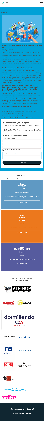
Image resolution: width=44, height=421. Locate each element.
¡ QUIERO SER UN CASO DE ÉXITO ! (22, 413)
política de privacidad (15, 149)
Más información (22, 202)
